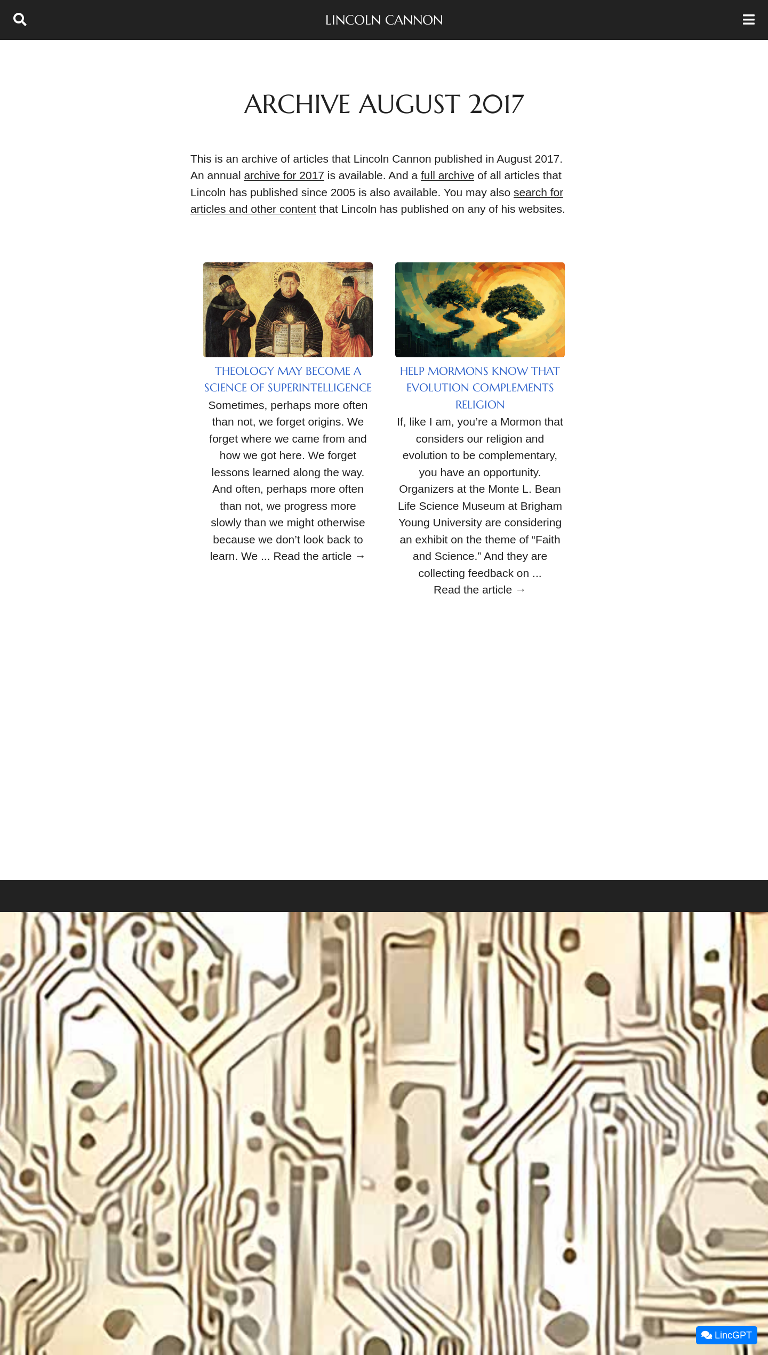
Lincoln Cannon (384, 20)
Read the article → (319, 556)
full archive (447, 175)
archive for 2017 (284, 175)
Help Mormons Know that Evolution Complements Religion (480, 388)
